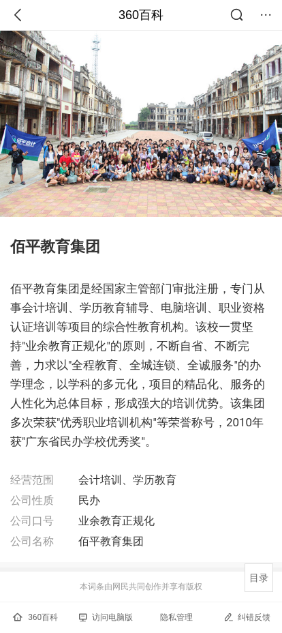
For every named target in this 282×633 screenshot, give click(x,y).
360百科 (141, 15)
